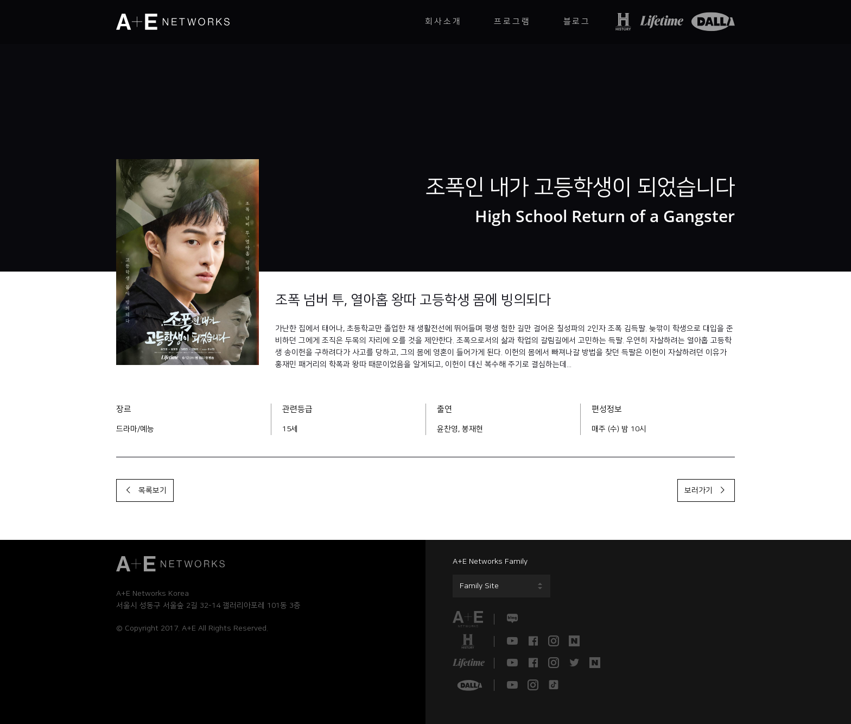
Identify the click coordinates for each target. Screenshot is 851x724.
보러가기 (706, 490)
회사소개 (443, 21)
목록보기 (145, 490)
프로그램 (512, 21)
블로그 (576, 21)
